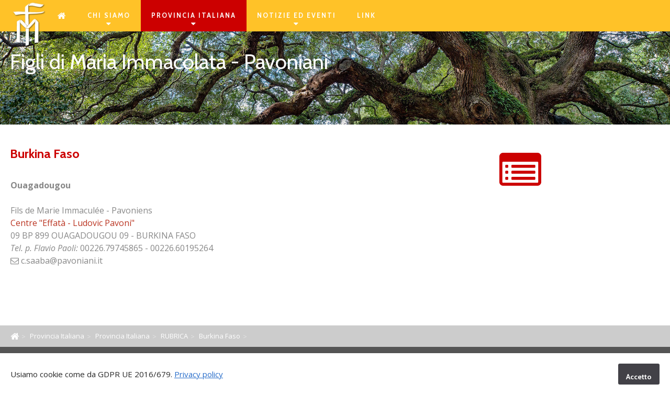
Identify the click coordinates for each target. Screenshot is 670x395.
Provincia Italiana (194, 19)
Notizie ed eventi (297, 19)
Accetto (639, 376)
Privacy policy (198, 374)
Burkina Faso (219, 336)
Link (366, 15)
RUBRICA (174, 336)
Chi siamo (109, 19)
